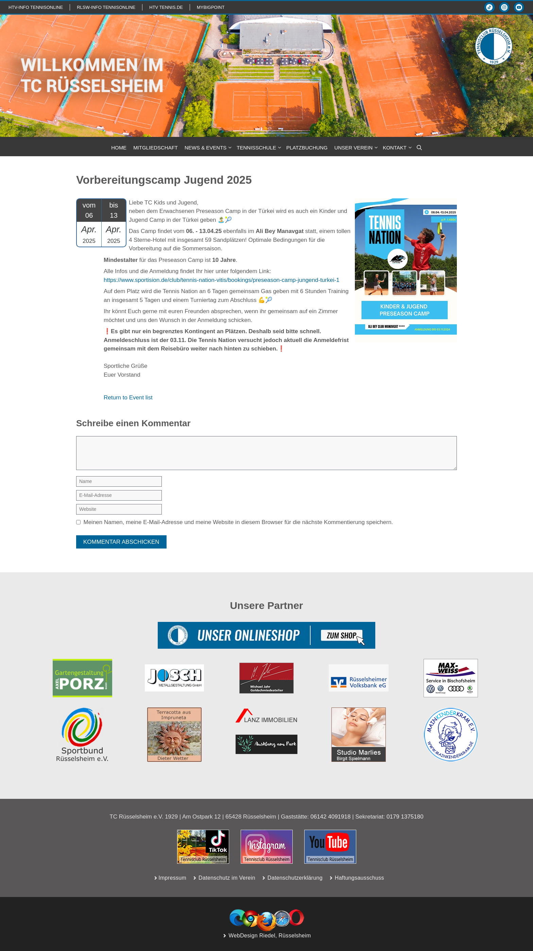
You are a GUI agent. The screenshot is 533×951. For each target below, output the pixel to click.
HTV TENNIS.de (166, 7)
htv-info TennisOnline (35, 7)
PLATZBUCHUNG (306, 147)
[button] (419, 147)
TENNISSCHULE (260, 147)
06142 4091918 (330, 816)
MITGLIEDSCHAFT (155, 147)
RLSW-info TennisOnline (106, 7)
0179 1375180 (405, 816)
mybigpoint (211, 7)
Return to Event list (128, 397)
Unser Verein (357, 147)
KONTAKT (398, 147)
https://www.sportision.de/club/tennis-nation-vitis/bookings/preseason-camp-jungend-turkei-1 (222, 280)
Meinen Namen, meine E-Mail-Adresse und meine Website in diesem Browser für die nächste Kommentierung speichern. (238, 522)
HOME (118, 147)
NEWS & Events (209, 147)
